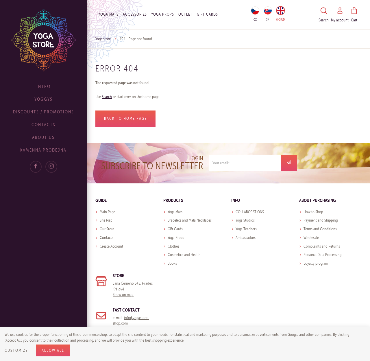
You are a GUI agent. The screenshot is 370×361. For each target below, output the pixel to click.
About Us (43, 137)
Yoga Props (162, 14)
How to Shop (313, 211)
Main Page (107, 211)
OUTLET (185, 14)
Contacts (44, 124)
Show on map (123, 294)
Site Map (106, 220)
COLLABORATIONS (250, 211)
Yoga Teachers (246, 228)
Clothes (173, 246)
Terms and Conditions (320, 228)
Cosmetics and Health (184, 254)
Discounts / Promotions (43, 112)
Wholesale (311, 237)
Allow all (53, 350)
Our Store (107, 228)
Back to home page (125, 118)
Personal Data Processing (322, 254)
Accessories (135, 14)
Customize (16, 350)
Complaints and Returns (322, 246)
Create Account (111, 246)
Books (172, 263)
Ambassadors (246, 237)
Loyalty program (316, 263)
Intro (43, 86)
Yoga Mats (108, 14)
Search (107, 96)
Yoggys (43, 99)
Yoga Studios (245, 220)
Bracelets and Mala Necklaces (190, 220)
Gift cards (207, 14)
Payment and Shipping (321, 220)
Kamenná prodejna (43, 150)
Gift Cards (175, 228)
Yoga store (103, 38)
